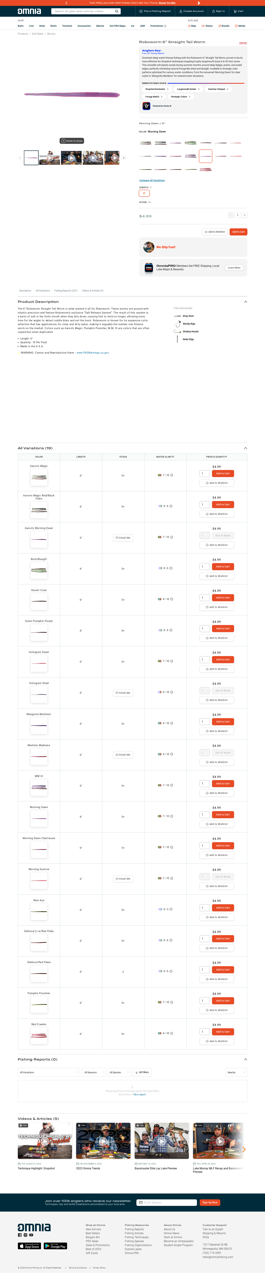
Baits (20, 25)
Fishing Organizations (138, 1245)
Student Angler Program (178, 1245)
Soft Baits (37, 33)
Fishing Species (134, 1241)
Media (240, 26)
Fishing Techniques (136, 1237)
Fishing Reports (134, 1229)
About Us (169, 1229)
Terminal (67, 25)
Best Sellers (93, 1233)
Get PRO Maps (118, 25)
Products (23, 33)
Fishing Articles (134, 1233)
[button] (132, 301)
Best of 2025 (93, 1249)
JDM (142, 25)
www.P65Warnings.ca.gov (93, 352)
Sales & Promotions (98, 1245)
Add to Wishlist (215, 231)
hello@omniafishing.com (218, 1257)
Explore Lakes (133, 1249)
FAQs (206, 1237)
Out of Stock (223, 535)
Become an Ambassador (179, 1241)
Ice (132, 25)
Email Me (123, 537)
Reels (53, 25)
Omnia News (171, 1233)
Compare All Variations (152, 180)
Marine (100, 25)
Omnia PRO (132, 1253)
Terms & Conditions (78, 1268)
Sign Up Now (210, 1202)
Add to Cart (238, 231)
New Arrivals (93, 1229)
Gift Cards (92, 1253)
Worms (51, 33)
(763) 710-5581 (212, 1253)
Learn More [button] (234, 267)
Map (192, 25)
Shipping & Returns (214, 1233)
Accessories (84, 25)
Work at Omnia (173, 1237)
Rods (42, 25)
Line (31, 25)
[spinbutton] (205, 473)
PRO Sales (92, 1241)
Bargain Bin (93, 1237)
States (207, 26)
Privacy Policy (99, 1268)
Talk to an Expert (213, 1229)
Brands (223, 25)
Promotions (158, 26)
